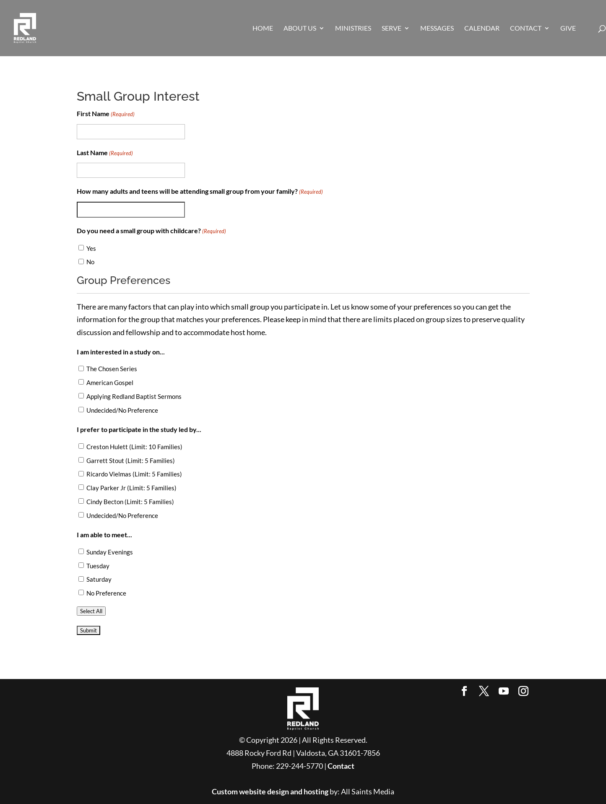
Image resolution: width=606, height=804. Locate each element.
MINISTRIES (353, 28)
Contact (341, 765)
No (90, 261)
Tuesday (97, 566)
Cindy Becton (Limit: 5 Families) (130, 501)
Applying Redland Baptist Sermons (134, 396)
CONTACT (525, 28)
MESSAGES (437, 28)
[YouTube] (504, 691)
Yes (91, 248)
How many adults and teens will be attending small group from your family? (200, 191)
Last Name (105, 153)
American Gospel (109, 382)
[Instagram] (523, 691)
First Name (106, 114)
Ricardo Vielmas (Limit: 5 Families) (134, 474)
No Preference (106, 593)
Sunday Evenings (109, 552)
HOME (262, 28)
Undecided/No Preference (122, 410)
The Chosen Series (111, 368)
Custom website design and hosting (270, 791)
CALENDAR (481, 28)
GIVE (568, 28)
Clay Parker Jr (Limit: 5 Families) (131, 488)
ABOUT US (299, 28)
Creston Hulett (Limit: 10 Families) (134, 446)
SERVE (391, 28)
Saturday (99, 579)
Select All (91, 611)
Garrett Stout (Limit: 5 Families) (130, 460)
